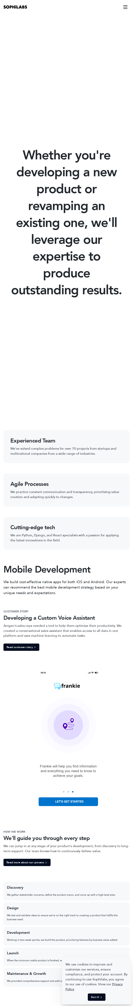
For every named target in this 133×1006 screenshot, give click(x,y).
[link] (15, 7)
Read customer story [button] (21, 647)
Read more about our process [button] (27, 862)
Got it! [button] (96, 997)
